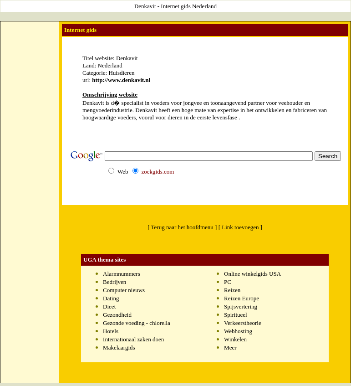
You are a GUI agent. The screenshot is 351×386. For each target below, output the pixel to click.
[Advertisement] (29, 160)
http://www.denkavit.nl (121, 80)
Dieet (109, 306)
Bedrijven (114, 281)
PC (227, 281)
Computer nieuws (124, 290)
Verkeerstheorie (242, 322)
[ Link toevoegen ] (240, 227)
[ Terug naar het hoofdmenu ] (182, 227)
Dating (111, 298)
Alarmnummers (121, 273)
